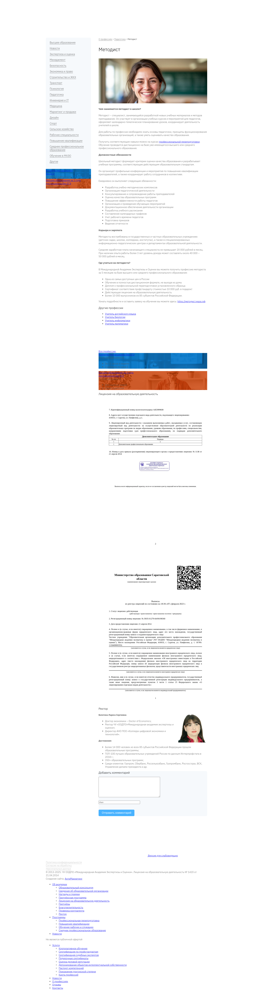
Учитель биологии (115, 317)
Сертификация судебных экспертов (79, 958)
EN (205, 3)
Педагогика (57, 94)
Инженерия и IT (59, 100)
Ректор (63, 917)
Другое (54, 161)
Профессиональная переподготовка (79, 924)
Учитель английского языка (120, 313)
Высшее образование (63, 42)
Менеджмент (58, 59)
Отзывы (132, 3)
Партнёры (64, 907)
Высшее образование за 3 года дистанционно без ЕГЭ (63, 182)
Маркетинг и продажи (63, 111)
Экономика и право (61, 71)
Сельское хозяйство (62, 129)
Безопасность (58, 65)
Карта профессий (68, 978)
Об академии (66, 3)
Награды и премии (69, 898)
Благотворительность (71, 911)
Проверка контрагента (71, 914)
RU (200, 3)
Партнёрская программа (72, 901)
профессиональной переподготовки (179, 141)
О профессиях (103, 3)
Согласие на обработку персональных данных (59, 871)
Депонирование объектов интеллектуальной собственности (93, 968)
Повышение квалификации (66, 140)
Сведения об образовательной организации (83, 894)
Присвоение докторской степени (77, 975)
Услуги (119, 3)
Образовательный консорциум (76, 891)
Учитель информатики (117, 320)
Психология (57, 88)
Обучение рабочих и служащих (76, 931)
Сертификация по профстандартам (78, 955)
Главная (50, 3)
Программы (84, 3)
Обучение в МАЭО (60, 155)
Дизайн (54, 117)
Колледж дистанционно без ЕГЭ (116, 354)
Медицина (56, 106)
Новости (145, 3)
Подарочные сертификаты (73, 962)
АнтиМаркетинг (73, 882)
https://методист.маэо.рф (191, 301)
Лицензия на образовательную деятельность (84, 904)
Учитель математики (116, 323)
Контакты (160, 3)
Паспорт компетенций (71, 972)
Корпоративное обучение (73, 952)
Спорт (53, 123)
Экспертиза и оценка (62, 54)
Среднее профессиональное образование (67, 148)
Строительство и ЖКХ (63, 77)
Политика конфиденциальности (64, 866)
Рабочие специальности (64, 134)
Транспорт (56, 82)
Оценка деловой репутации (74, 965)
